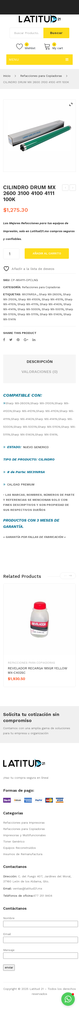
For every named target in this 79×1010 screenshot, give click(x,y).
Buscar (56, 33)
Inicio (7, 75)
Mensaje (40, 952)
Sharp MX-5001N (53, 309)
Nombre (40, 920)
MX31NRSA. (29, 294)
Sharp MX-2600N (50, 294)
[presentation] (65, 576)
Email (40, 936)
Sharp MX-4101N (52, 299)
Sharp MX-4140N (51, 304)
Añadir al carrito (47, 253)
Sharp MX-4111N (27, 304)
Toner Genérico (14, 841)
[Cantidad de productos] (11, 254)
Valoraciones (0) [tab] (39, 371)
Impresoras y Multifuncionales (24, 835)
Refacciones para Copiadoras (41, 75)
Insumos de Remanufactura (22, 854)
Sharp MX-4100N (29, 299)
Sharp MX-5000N (28, 309)
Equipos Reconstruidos (19, 847)
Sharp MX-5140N (51, 314)
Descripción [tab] (40, 361)
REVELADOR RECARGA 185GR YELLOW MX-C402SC (37, 670)
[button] (68, 999)
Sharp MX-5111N (27, 314)
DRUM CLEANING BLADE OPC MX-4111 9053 (73, 188)
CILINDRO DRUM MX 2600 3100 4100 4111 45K (65, 188)
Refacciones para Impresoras (24, 822)
